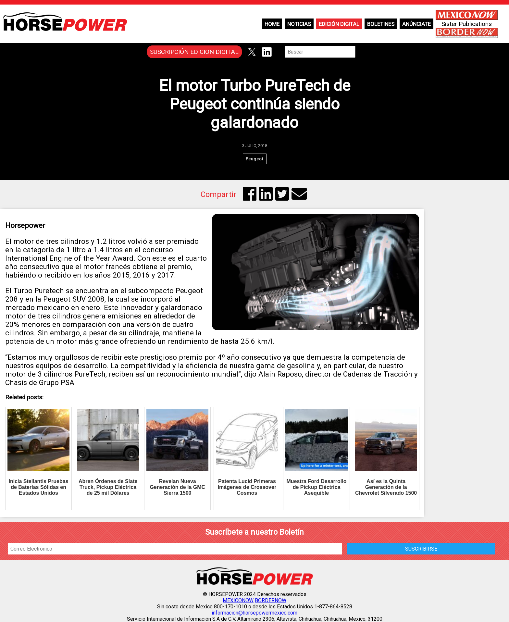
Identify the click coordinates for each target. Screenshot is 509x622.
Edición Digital (339, 24)
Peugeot (255, 158)
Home (272, 24)
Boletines (380, 24)
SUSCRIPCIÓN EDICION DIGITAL (194, 52)
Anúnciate (416, 24)
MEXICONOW (238, 600)
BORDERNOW (270, 600)
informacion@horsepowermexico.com (254, 613)
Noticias (299, 24)
